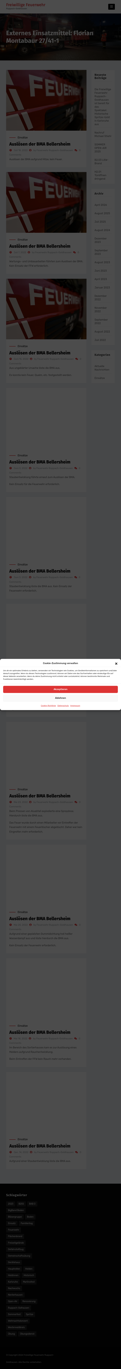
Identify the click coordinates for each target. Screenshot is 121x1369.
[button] (116, 663)
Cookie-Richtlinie (48, 705)
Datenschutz (63, 705)
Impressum (75, 705)
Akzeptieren (60, 689)
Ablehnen (60, 698)
